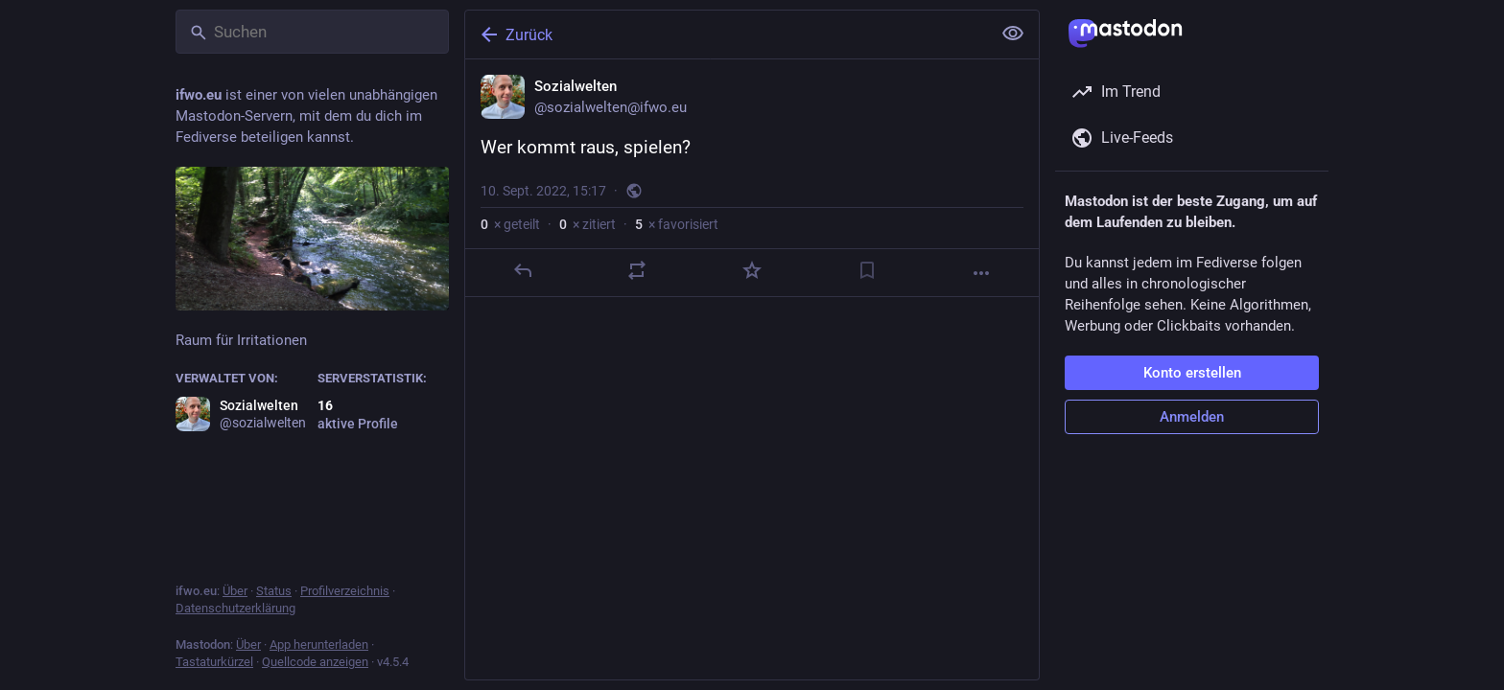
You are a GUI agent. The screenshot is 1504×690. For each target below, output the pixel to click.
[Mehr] (981, 273)
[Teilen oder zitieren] (636, 270)
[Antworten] (522, 270)
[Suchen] (312, 32)
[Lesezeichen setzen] (867, 270)
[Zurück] (726, 34)
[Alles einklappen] (1013, 34)
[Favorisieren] (752, 270)
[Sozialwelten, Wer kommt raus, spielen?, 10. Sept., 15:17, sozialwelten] (752, 178)
